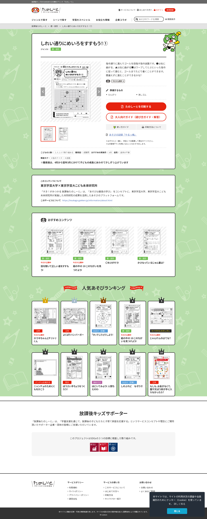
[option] (71, 92)
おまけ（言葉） (99, 330)
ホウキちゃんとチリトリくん (45, 339)
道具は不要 (125, 152)
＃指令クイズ (56, 158)
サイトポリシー (76, 491)
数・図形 (54, 26)
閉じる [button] (177, 511)
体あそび (97, 382)
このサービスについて (115, 487)
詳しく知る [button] (179, 503)
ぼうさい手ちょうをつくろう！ (74, 387)
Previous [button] (43, 91)
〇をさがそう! (112, 262)
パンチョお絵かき (42, 382)
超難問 (86, 152)
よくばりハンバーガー (73, 334)
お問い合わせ (147, 487)
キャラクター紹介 (113, 498)
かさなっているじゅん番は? (151, 262)
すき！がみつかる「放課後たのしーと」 (46, 10)
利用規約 (73, 487)
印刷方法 (109, 495)
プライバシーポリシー (79, 495)
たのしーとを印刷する (138, 106)
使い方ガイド (123, 127)
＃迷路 (67, 158)
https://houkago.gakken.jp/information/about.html (87, 200)
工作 (38, 330)
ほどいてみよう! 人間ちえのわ (103, 387)
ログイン (158, 9)
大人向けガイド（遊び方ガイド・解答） (138, 117)
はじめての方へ (144, 9)
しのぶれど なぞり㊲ (132, 386)
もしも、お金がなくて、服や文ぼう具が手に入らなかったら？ (161, 389)
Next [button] (99, 91)
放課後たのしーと (39, 26)
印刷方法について (153, 127)
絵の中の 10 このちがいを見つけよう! (131, 339)
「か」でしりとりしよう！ (102, 334)
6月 (110, 152)
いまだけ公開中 (115, 81)
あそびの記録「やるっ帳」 (123, 134)
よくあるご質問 (148, 491)
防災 (67, 382)
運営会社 (73, 498)
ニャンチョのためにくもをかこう (44, 387)
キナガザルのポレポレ (160, 330)
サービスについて (127, 9)
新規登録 (170, 10)
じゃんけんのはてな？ (160, 338)
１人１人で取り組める (64, 152)
